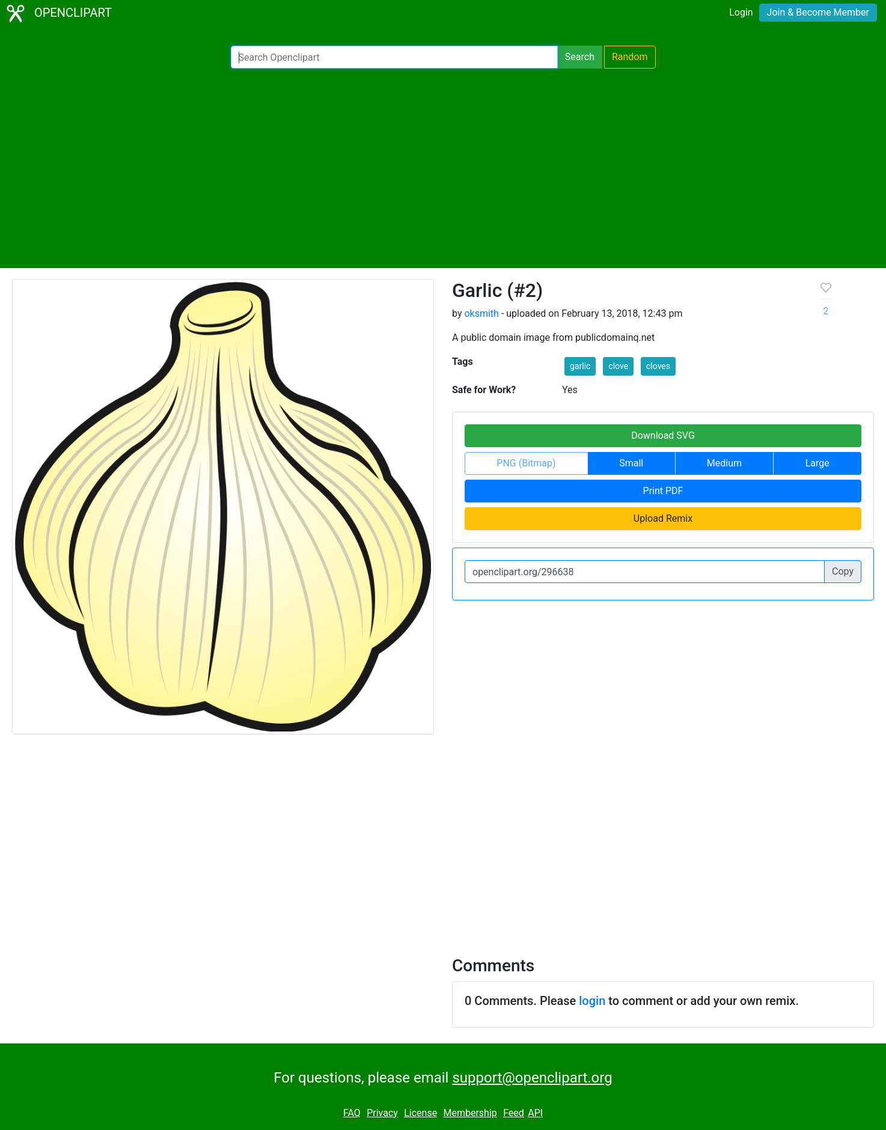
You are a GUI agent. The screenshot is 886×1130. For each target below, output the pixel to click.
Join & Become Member (818, 12)
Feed (513, 1113)
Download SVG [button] (663, 435)
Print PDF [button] (663, 490)
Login (741, 12)
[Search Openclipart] (394, 57)
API (535, 1113)
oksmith (481, 313)
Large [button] (817, 463)
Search (579, 57)
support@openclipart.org (532, 1077)
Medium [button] (724, 463)
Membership (469, 1113)
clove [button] (618, 366)
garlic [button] (580, 366)
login (592, 1001)
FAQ (352, 1113)
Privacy (382, 1113)
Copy (843, 571)
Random (630, 57)
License (420, 1113)
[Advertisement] (443, 168)
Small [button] (631, 463)
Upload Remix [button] (663, 518)
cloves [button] (658, 366)
